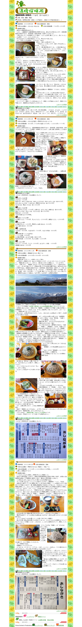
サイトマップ (51, 625)
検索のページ (42, 616)
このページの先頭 (61, 104)
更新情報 (61, 625)
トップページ (30, 616)
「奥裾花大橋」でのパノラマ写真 (35, 412)
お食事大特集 (42, 620)
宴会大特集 (50, 620)
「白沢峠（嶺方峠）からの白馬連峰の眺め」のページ (43, 306)
